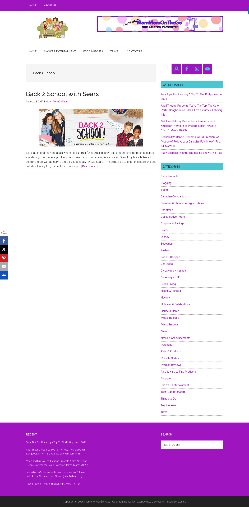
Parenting (166, 344)
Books (165, 189)
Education (167, 243)
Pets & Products (171, 351)
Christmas (167, 210)
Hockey (165, 297)
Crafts (164, 230)
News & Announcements (175, 338)
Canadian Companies (173, 196)
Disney (165, 237)
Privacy (106, 501)
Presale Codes (170, 358)
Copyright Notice (121, 501)
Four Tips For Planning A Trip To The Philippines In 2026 (56, 442)
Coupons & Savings (172, 223)
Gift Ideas (167, 264)
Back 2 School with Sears (62, 93)
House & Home (170, 311)
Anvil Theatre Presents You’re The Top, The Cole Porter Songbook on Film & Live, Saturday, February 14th (192, 110)
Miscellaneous (170, 324)
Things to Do (168, 398)
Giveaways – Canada (173, 270)
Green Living (168, 284)
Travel (164, 412)
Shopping (166, 378)
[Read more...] (89, 166)
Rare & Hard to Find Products (178, 371)
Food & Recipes (170, 257)
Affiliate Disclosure (176, 501)
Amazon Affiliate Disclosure (148, 501)
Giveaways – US (171, 277)
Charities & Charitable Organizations (182, 203)
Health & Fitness (171, 290)
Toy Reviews (168, 405)
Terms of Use (93, 501)
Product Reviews (171, 365)
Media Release (170, 317)
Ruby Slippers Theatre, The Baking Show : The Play (191, 152)
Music (164, 331)
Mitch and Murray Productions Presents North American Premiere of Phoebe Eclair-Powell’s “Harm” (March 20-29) (188, 126)
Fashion (165, 250)
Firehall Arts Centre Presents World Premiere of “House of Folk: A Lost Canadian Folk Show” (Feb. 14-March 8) (191, 141)
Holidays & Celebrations (175, 304)
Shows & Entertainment (175, 385)
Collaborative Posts (173, 216)
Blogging (166, 183)
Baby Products (170, 176)
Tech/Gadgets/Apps (173, 392)
